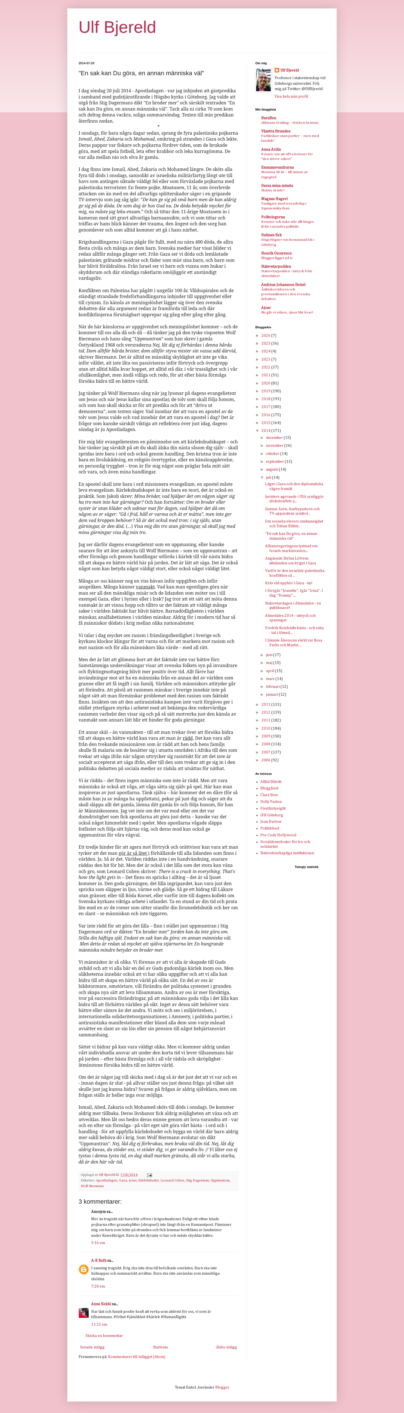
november (275, 446)
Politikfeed (269, 828)
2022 (266, 367)
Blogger (222, 1387)
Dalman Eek (271, 235)
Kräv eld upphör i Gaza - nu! (289, 583)
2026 (266, 336)
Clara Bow (269, 795)
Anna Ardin (271, 150)
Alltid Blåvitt (270, 782)
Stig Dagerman (197, 1180)
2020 (266, 383)
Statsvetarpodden (276, 267)
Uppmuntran (220, 1180)
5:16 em (98, 1243)
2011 (266, 720)
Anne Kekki (101, 1304)
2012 (266, 712)
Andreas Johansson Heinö (283, 285)
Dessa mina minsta (277, 186)
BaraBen (268, 118)
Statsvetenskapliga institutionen (287, 853)
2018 (266, 399)
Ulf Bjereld (117, 27)
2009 (266, 736)
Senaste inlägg (92, 1347)
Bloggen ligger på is (277, 258)
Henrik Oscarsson (276, 253)
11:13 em (99, 1325)
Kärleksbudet (148, 1180)
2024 (266, 351)
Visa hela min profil (291, 97)
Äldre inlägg (226, 1347)
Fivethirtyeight (273, 808)
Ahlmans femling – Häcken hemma (289, 123)
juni (269, 655)
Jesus (133, 1180)
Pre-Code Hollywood (278, 835)
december (275, 438)
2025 (266, 343)
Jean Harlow (271, 822)
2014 (266, 431)
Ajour (266, 308)
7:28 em (98, 1286)
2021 (266, 375)
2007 (266, 752)
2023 (266, 359)
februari (273, 687)
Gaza (123, 1180)
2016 (266, 415)
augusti (272, 469)
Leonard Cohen (172, 1180)
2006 (266, 760)
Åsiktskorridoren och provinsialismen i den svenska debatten (285, 294)
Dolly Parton (271, 802)
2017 (266, 407)
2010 (266, 728)
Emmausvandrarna (277, 168)
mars (271, 679)
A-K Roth (98, 1261)
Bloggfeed (269, 788)
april (270, 671)
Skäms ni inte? (273, 190)
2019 (266, 391)
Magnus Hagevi (274, 199)
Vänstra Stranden (275, 131)
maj (269, 663)
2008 (266, 744)
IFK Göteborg (271, 815)
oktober (273, 454)
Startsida (160, 1347)
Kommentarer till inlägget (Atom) (136, 1357)
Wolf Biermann (92, 1186)
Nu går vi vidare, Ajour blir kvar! (287, 312)
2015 (266, 423)
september (275, 462)
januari (272, 695)
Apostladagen (106, 1180)
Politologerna (273, 217)
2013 (266, 705)
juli (269, 478)
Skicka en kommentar (104, 1336)
